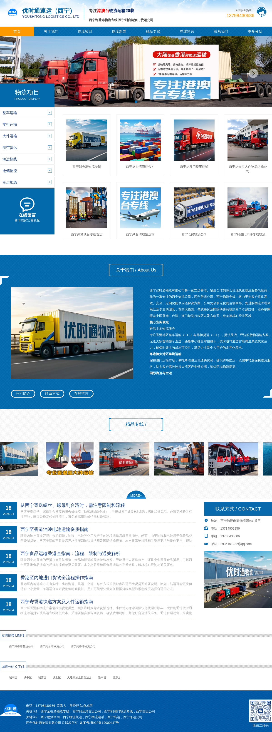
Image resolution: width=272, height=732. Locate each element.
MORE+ (136, 495)
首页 (17, 31)
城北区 (57, 677)
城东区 (13, 677)
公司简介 (23, 394)
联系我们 (221, 31)
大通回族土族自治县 (79, 677)
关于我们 (51, 31)
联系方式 (52, 394)
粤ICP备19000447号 (104, 723)
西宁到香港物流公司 (83, 646)
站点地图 (86, 705)
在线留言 (187, 31)
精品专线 (153, 31)
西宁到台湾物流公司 (52, 646)
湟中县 (102, 677)
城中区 (28, 677)
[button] (136, 101)
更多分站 (255, 31)
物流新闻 (119, 31)
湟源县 (117, 677)
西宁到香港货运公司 (21, 646)
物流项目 (85, 31)
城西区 (42, 677)
